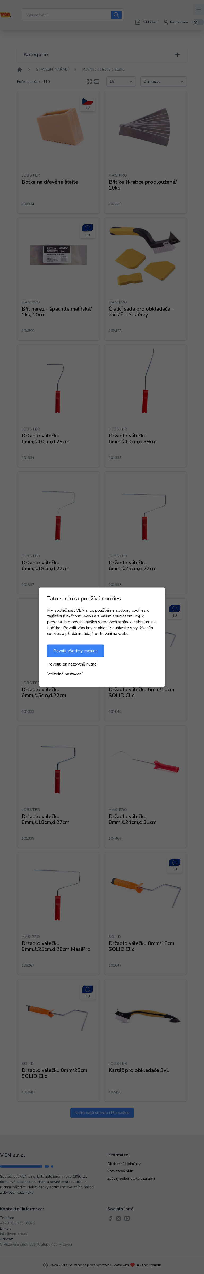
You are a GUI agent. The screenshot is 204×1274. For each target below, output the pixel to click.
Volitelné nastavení (64, 674)
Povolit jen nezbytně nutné (72, 664)
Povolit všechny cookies (75, 651)
